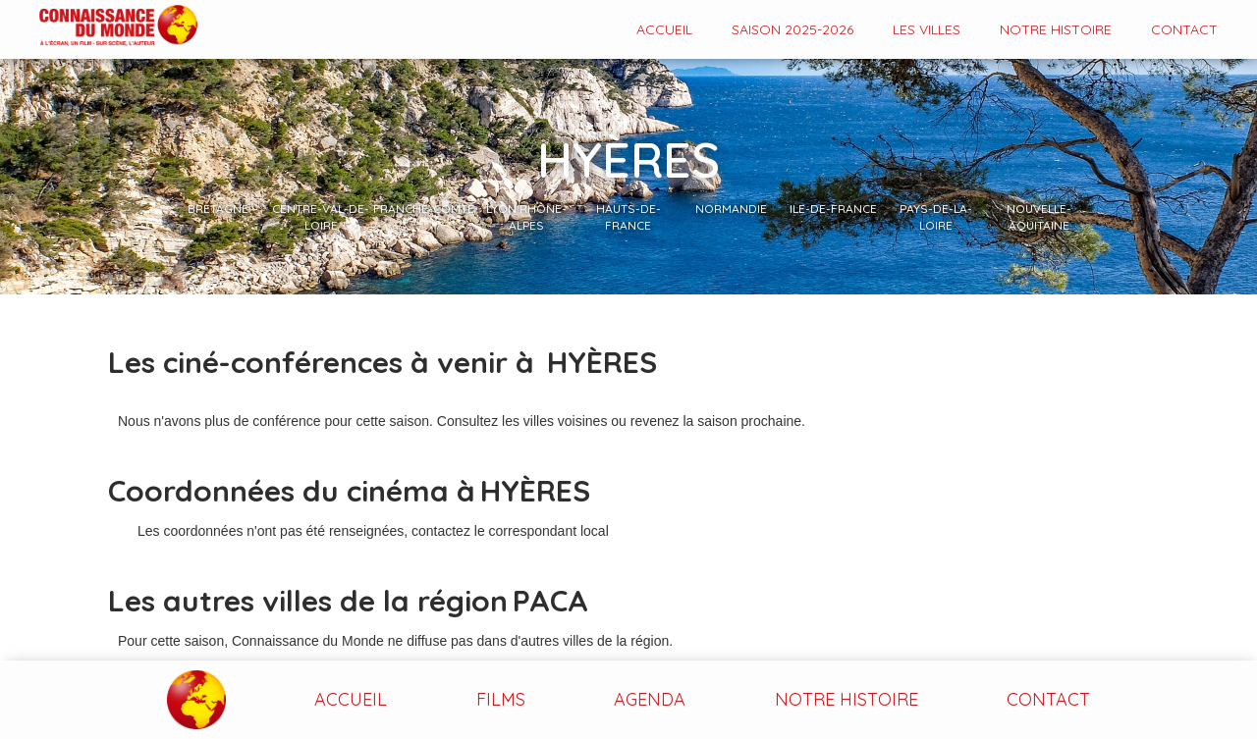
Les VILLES (926, 29)
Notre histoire (1056, 29)
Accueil (664, 29)
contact (1184, 29)
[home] (98, 27)
